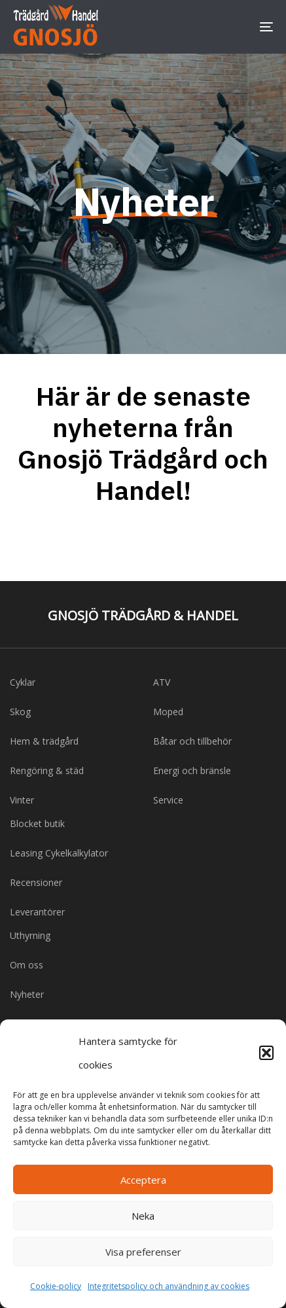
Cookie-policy (55, 1286)
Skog (20, 711)
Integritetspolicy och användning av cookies (168, 1286)
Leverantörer (37, 912)
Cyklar (22, 682)
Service (168, 800)
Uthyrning (30, 935)
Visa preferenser (143, 1251)
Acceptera (143, 1179)
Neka (143, 1215)
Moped (168, 711)
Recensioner (36, 882)
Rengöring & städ (47, 770)
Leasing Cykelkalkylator (59, 853)
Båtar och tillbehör (192, 741)
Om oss (26, 965)
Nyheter (27, 994)
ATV (161, 682)
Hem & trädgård (44, 741)
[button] (266, 1052)
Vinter (22, 800)
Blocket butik (37, 823)
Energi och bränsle (192, 770)
